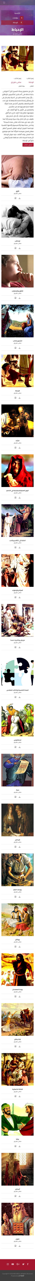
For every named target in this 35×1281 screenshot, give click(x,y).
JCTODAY (21, 1275)
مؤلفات (15, 17)
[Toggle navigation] (4, 2)
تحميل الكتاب (28, 144)
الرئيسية (17, 13)
